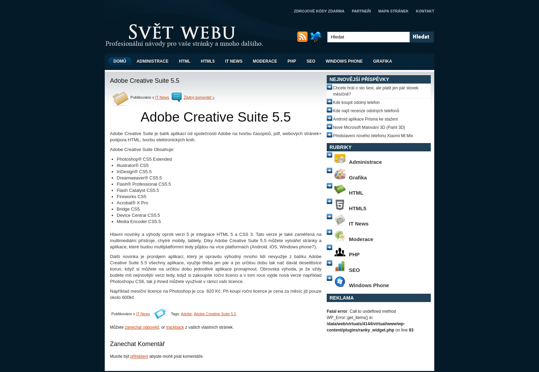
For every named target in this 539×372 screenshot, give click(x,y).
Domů (119, 61)
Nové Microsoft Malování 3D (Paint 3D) (369, 127)
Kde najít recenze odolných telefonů (366, 110)
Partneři (361, 11)
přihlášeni (139, 356)
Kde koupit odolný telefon (356, 102)
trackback (175, 327)
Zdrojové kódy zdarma (319, 11)
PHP (292, 61)
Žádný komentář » (199, 97)
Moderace (265, 61)
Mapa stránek (393, 11)
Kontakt (425, 11)
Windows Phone (344, 61)
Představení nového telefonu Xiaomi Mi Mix (373, 135)
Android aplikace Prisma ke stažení (365, 119)
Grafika (382, 61)
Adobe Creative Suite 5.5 (215, 314)
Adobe (186, 314)
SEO (311, 61)
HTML (184, 61)
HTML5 (208, 61)
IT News (233, 61)
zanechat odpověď (142, 327)
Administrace (153, 61)
